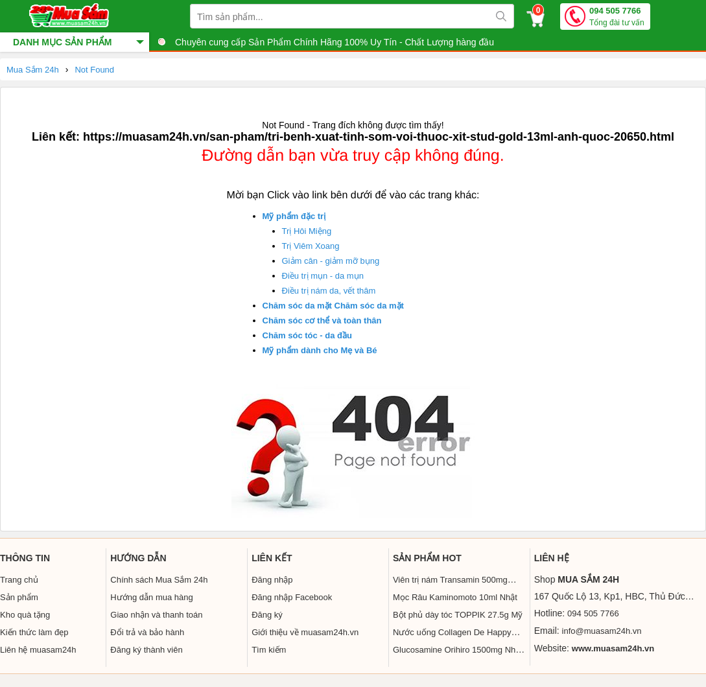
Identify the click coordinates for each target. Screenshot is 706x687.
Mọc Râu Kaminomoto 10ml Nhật (455, 597)
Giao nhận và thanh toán (156, 615)
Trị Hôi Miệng (307, 231)
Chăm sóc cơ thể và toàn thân (322, 320)
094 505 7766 (616, 17)
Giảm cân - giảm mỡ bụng (331, 261)
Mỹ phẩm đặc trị (294, 216)
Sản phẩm (19, 597)
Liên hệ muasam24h (38, 650)
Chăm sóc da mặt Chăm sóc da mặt (333, 305)
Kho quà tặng (25, 615)
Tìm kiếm (269, 650)
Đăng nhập (272, 580)
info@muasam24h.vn (602, 631)
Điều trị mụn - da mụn (323, 276)
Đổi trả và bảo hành (147, 632)
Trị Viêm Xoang (311, 246)
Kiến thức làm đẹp (34, 632)
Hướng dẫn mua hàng (151, 597)
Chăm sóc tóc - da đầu (307, 335)
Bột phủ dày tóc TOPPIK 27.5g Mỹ (458, 615)
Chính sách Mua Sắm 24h (158, 580)
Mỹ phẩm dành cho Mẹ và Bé (320, 350)
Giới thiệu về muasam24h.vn (305, 632)
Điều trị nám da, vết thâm (329, 291)
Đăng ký (267, 615)
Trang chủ (19, 580)
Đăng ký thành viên (146, 650)
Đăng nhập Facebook (292, 597)
